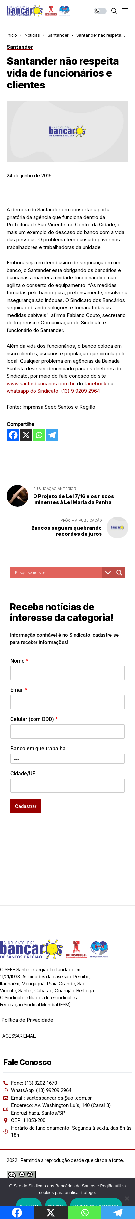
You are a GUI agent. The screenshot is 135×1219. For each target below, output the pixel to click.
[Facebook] (13, 435)
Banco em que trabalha (38, 748)
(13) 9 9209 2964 (80, 391)
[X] (26, 435)
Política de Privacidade (27, 1020)
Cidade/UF (22, 773)
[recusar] (126, 1198)
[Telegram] (52, 435)
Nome (19, 661)
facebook (95, 383)
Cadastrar (25, 806)
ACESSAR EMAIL (18, 1036)
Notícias (32, 35)
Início (12, 35)
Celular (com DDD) (34, 719)
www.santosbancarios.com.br (40, 383)
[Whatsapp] (39, 435)
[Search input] (58, 572)
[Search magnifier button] (119, 572)
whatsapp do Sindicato (32, 391)
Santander (58, 35)
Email (18, 690)
